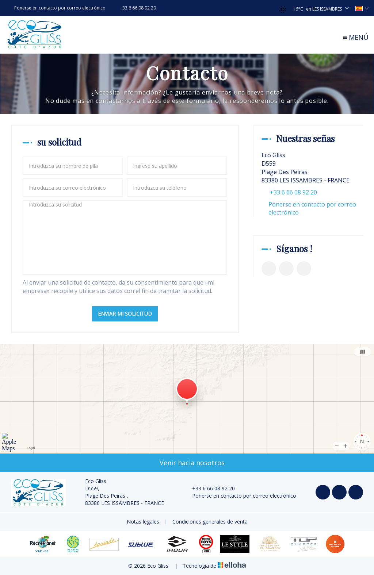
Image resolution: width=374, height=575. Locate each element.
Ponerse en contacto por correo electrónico (312, 208)
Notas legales (143, 521)
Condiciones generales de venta (210, 521)
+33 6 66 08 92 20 (209, 488)
